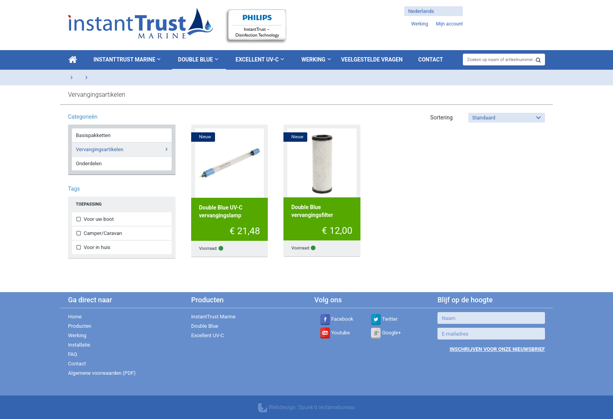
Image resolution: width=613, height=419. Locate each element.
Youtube (335, 333)
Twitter (384, 319)
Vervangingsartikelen (123, 149)
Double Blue (199, 59)
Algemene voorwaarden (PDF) (102, 373)
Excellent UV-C (261, 59)
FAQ (72, 354)
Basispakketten (93, 135)
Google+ (386, 333)
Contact (430, 59)
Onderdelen (89, 163)
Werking (313, 59)
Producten (79, 326)
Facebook (336, 319)
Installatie (79, 345)
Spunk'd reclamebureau (326, 407)
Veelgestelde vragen (371, 59)
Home (75, 317)
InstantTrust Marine (127, 59)
